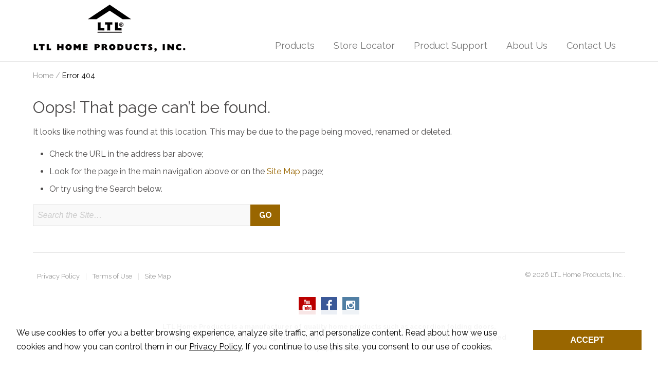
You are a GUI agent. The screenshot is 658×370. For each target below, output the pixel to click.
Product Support (450, 45)
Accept (588, 340)
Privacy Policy (58, 276)
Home (43, 75)
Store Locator (364, 45)
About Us (526, 45)
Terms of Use (112, 276)
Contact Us (591, 45)
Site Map (283, 171)
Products (295, 45)
